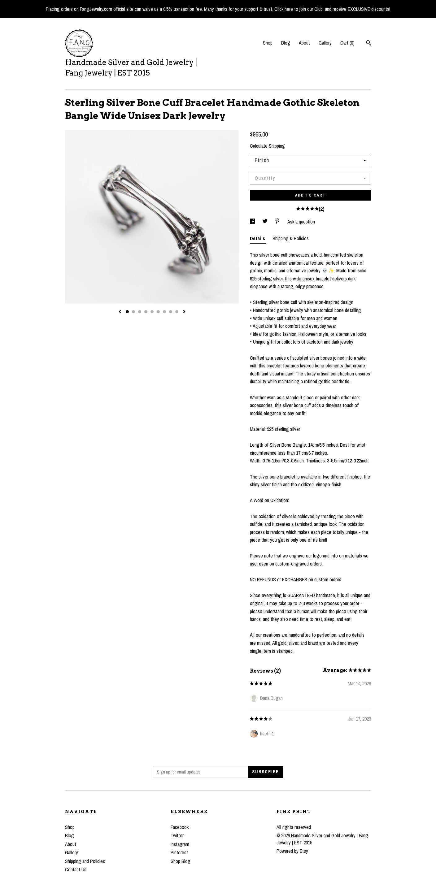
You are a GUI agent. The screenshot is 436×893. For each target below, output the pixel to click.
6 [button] (158, 311)
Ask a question (301, 221)
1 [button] (127, 311)
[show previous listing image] (119, 312)
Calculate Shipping (267, 145)
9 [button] (176, 311)
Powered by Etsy (292, 850)
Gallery (325, 42)
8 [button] (170, 311)
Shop (267, 42)
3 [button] (139, 311)
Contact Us (75, 869)
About (304, 42)
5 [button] (152, 311)
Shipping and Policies (85, 861)
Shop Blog (180, 861)
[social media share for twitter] (265, 221)
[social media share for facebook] (253, 221)
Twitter (177, 835)
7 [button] (164, 311)
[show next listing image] (184, 312)
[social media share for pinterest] (278, 221)
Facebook (180, 827)
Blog (285, 42)
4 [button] (145, 311)
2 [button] (133, 311)
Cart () (347, 42)
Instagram (180, 844)
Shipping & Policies (290, 238)
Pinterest (179, 852)
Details (258, 238)
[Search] (368, 43)
